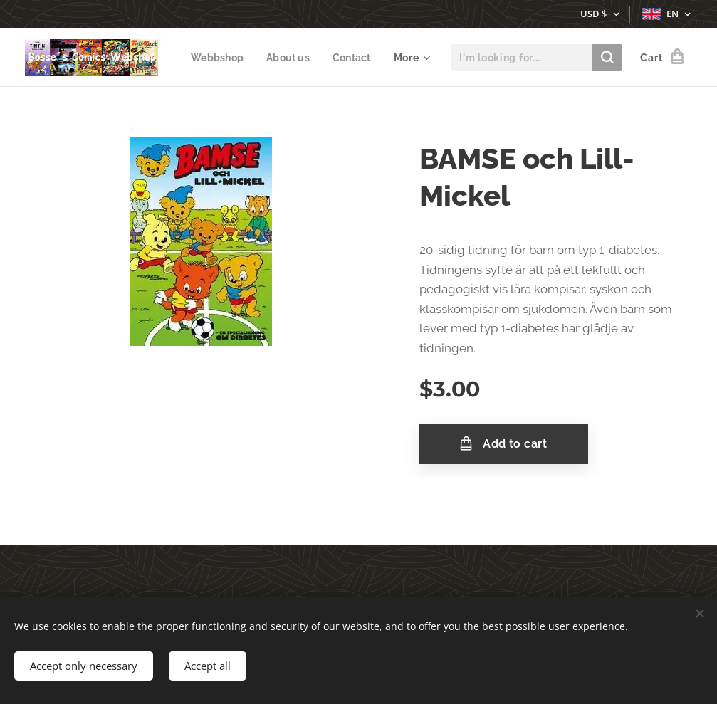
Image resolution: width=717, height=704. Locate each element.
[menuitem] (278, 57)
